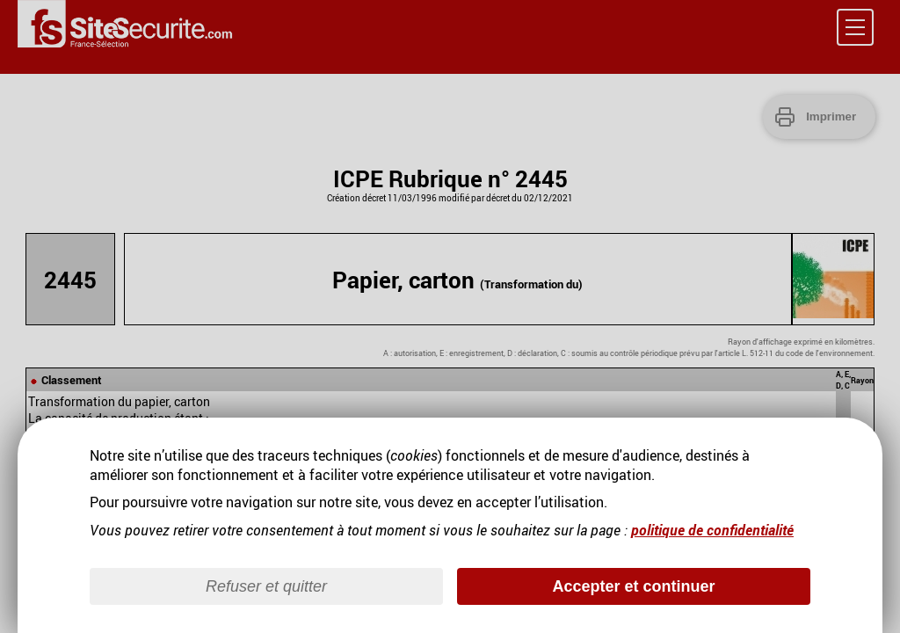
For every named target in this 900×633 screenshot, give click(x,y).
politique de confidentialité (712, 530)
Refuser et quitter (266, 586)
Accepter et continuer (633, 586)
